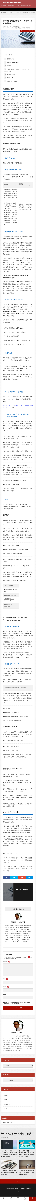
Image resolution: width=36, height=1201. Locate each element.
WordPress (18, 1192)
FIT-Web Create (24, 1190)
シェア (10, 1198)
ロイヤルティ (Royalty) (11, 81)
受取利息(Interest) (10, 74)
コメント (6, 961)
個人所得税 (22, 27)
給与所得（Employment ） (12, 62)
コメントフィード (8, 1104)
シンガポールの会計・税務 (21, 12)
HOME (4, 12)
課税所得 (28, 27)
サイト (4, 994)
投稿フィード (7, 1099)
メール (6, 987)
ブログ (17, 5)
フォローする (23, 891)
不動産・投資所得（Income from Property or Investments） (16, 70)
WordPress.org (7, 1108)
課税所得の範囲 (9, 59)
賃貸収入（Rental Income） (12, 77)
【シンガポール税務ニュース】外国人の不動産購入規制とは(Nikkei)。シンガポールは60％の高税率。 (9, 1153)
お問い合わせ (24, 5)
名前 (5, 979)
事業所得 (7, 65)
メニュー (18, 1198)
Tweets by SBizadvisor (8, 1122)
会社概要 (3, 5)
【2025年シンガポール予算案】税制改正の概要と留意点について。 (9, 1172)
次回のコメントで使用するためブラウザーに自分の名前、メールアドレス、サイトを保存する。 (17, 1003)
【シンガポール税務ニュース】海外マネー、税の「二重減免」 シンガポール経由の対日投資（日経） (26, 1153)
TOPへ (32, 1198)
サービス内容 (11, 5)
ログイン (6, 1095)
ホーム (3, 1198)
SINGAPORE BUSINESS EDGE (11, 3)
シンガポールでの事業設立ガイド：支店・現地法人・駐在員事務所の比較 (26, 1172)
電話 (25, 1198)
